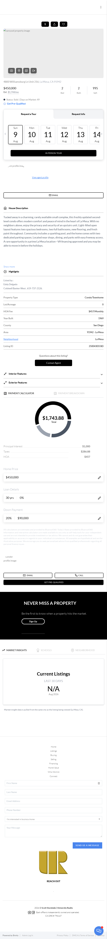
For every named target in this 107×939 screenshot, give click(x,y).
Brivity (15, 935)
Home (53, 747)
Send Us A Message (87, 845)
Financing (53, 763)
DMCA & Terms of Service (83, 935)
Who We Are (53, 772)
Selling (53, 759)
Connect (53, 776)
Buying (53, 755)
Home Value (53, 768)
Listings (53, 751)
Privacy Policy (62, 935)
